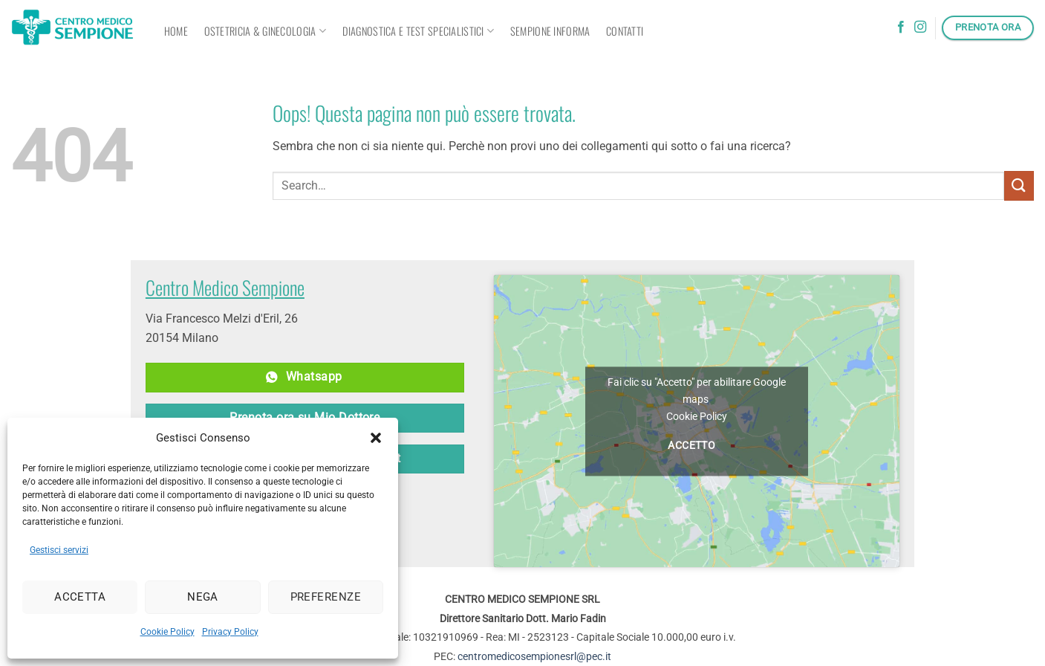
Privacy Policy (230, 632)
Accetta (79, 597)
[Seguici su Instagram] (920, 27)
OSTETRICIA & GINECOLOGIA (265, 31)
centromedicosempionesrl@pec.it (534, 656)
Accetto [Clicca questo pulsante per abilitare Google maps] (691, 445)
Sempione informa (550, 31)
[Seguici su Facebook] (901, 27)
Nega (202, 597)
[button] (375, 437)
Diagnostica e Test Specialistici (418, 31)
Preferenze (326, 597)
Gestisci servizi (59, 550)
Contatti (624, 31)
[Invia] (1019, 185)
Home (176, 31)
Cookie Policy (167, 632)
